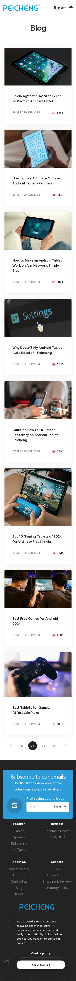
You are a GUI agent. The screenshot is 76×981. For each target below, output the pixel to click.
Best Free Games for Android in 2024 (36, 621)
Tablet (19, 831)
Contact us (19, 881)
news (19, 894)
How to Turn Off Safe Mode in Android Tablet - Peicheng (36, 180)
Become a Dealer (57, 831)
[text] (41, 965)
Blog (19, 888)
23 (22, 745)
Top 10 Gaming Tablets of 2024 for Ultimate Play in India (37, 538)
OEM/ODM (57, 837)
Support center (57, 875)
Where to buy (19, 869)
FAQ (57, 869)
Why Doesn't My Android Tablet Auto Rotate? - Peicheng (37, 350)
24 (32, 745)
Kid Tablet (19, 850)
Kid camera (19, 843)
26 (54, 745)
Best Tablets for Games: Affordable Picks (31, 710)
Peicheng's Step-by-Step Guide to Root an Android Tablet (36, 98)
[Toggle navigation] (71, 7)
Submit (60, 806)
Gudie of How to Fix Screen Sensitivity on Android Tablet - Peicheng (36, 435)
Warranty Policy (57, 888)
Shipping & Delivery (57, 881)
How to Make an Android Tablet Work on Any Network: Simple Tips (37, 265)
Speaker (19, 837)
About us (19, 875)
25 (43, 745)
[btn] (41, 953)
